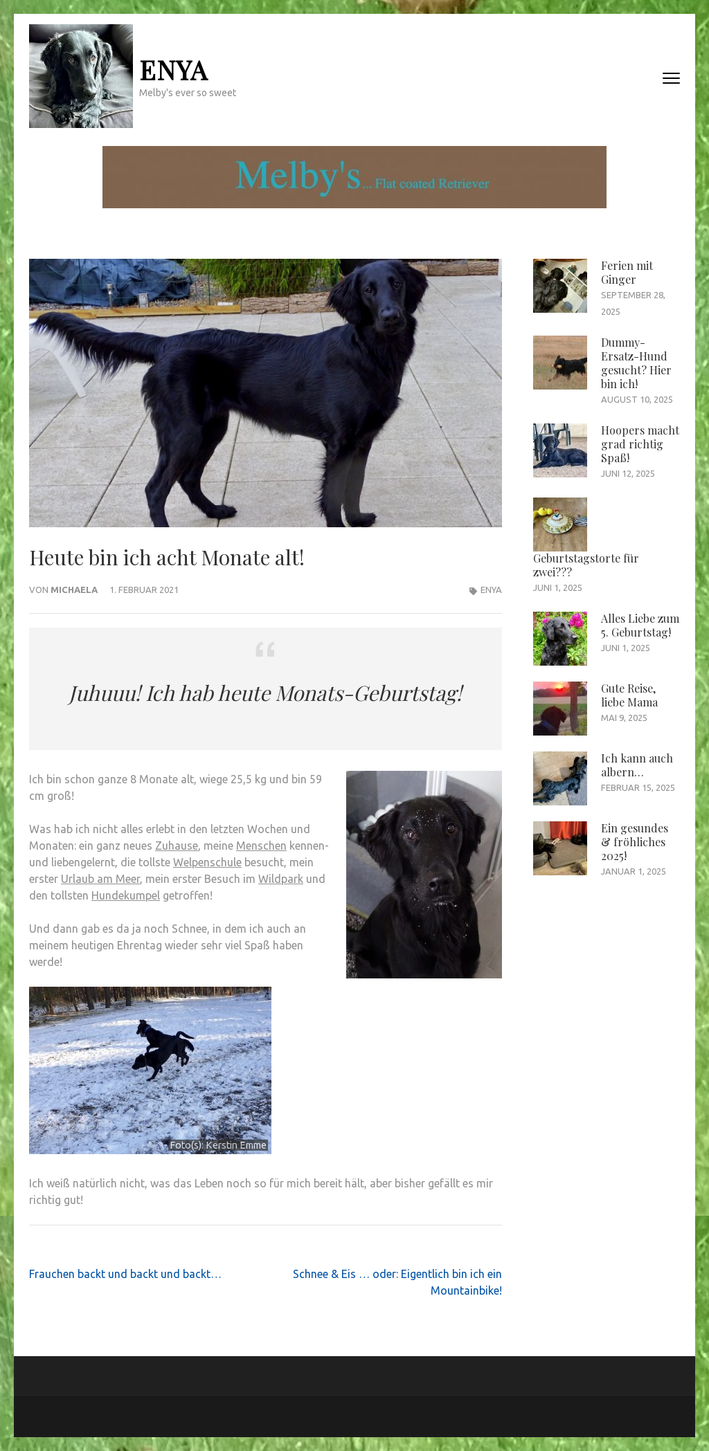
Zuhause (176, 845)
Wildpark (280, 879)
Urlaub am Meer (100, 879)
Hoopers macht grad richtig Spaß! (640, 444)
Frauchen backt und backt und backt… (125, 1274)
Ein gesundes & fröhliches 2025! (634, 842)
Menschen (261, 845)
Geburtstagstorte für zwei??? (586, 565)
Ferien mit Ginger (627, 272)
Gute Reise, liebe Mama (629, 695)
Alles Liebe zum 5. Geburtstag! (640, 625)
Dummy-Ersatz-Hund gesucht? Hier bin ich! (636, 363)
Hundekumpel (125, 895)
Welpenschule (207, 862)
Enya (173, 69)
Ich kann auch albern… (637, 765)
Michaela (74, 589)
